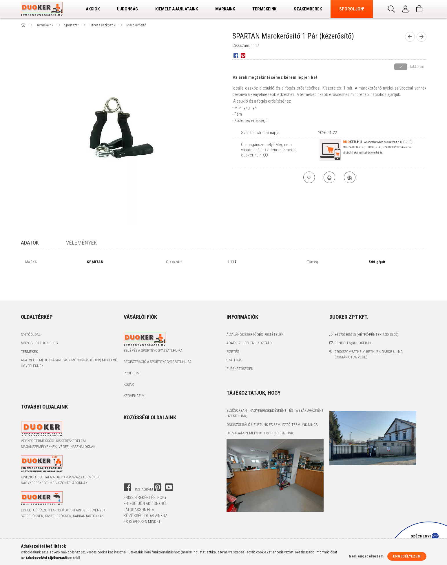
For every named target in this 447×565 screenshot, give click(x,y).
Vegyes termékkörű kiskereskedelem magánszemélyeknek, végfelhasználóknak (58, 444)
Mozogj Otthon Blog (39, 343)
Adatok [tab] (30, 242)
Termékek (29, 351)
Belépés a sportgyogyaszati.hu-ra (153, 350)
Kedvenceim (134, 395)
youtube (169, 487)
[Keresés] (392, 9)
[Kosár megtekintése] (419, 9)
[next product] (421, 37)
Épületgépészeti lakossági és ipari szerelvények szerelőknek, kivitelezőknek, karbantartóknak (63, 513)
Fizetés (233, 351)
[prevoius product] (410, 37)
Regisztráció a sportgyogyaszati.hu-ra (157, 362)
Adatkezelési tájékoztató (249, 343)
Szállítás (234, 360)
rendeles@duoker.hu (354, 343)
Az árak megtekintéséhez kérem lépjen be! (275, 77)
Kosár (129, 384)
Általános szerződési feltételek (255, 334)
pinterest (157, 487)
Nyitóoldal (31, 334)
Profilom (132, 373)
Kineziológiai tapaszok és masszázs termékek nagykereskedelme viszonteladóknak (60, 480)
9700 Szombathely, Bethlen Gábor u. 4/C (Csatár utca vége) (369, 354)
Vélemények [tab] (81, 242)
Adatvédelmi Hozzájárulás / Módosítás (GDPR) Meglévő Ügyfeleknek (69, 363)
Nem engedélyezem (366, 556)
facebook (127, 487)
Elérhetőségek (240, 369)
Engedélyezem (407, 556)
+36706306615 (345, 334)
